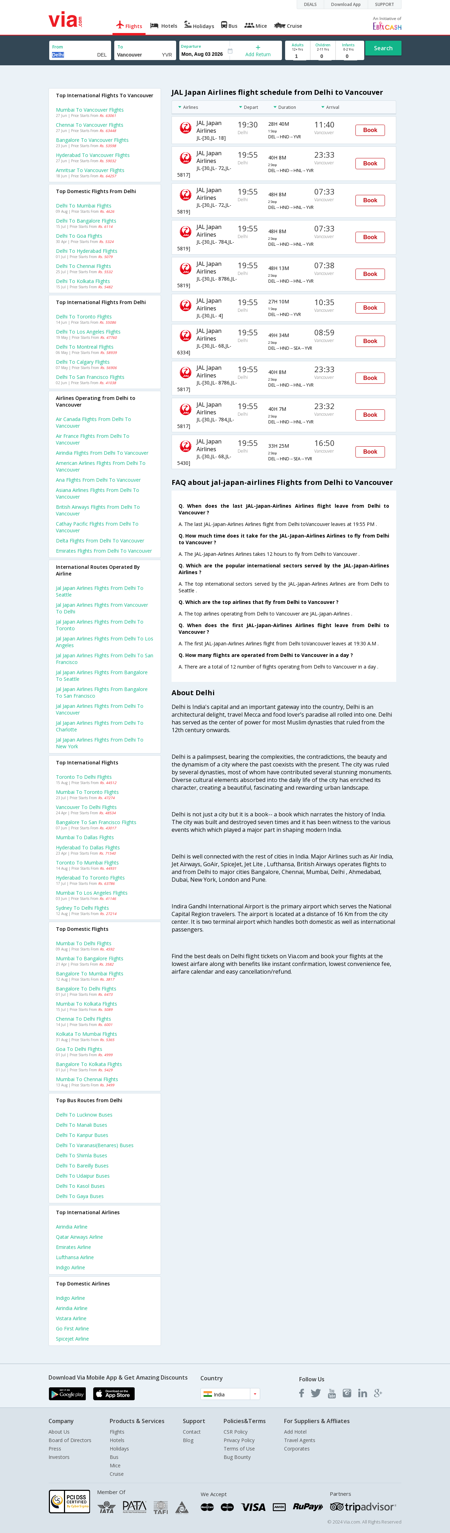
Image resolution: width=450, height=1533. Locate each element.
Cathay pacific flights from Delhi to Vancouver (97, 527)
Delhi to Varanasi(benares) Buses (95, 1145)
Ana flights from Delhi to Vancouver (98, 479)
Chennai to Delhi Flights (83, 1018)
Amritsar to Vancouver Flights (90, 170)
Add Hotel (295, 1431)
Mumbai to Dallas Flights (85, 837)
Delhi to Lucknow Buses (84, 1114)
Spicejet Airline (72, 1338)
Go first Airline (72, 1328)
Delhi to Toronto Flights (84, 316)
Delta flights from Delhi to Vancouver (100, 540)
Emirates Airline (73, 1247)
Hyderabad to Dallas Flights (88, 847)
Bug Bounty (237, 1457)
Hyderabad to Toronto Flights (90, 877)
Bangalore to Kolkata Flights (89, 1064)
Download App (346, 4)
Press (55, 1448)
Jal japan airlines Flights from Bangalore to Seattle (102, 675)
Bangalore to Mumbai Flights (89, 973)
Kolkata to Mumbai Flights (86, 1034)
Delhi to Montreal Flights (85, 346)
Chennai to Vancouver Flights (89, 124)
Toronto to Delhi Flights (84, 777)
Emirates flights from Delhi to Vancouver (104, 550)
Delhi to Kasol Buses (80, 1186)
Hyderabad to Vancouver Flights (93, 155)
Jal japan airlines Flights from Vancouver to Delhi (102, 608)
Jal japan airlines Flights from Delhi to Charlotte (99, 726)
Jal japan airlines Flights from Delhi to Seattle (99, 591)
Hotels (117, 1440)
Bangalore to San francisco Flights (96, 822)
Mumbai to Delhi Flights (83, 943)
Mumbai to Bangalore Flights (89, 958)
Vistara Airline (71, 1318)
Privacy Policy (239, 1440)
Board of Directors (70, 1440)
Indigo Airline (70, 1267)
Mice (115, 1465)
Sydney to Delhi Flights (82, 907)
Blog (188, 1440)
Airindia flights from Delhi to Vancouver (102, 452)
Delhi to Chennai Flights (83, 266)
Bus (114, 1457)
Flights (117, 1431)
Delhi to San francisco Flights (90, 377)
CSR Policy (236, 1431)
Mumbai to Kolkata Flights (86, 1003)
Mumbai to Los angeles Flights (92, 892)
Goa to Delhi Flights (79, 1049)
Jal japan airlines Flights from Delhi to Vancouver (99, 709)
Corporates (297, 1448)
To (120, 47)
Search (383, 48)
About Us (59, 1431)
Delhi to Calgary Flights (83, 361)
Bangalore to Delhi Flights (86, 988)
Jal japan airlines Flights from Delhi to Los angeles (104, 642)
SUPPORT (384, 4)
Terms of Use (239, 1448)
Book (370, 130)
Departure (191, 46)
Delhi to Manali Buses (81, 1124)
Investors (59, 1457)
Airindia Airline (72, 1226)
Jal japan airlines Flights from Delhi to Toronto (99, 625)
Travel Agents (299, 1440)
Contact (192, 1431)
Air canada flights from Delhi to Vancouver (93, 422)
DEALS (310, 4)
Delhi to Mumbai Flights (83, 205)
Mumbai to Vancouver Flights (90, 109)
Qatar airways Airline (79, 1236)
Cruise (117, 1474)
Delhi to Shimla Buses (81, 1155)
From (57, 47)
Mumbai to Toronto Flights (87, 792)
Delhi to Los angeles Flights (88, 331)
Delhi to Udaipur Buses (83, 1175)
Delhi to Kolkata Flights (83, 281)
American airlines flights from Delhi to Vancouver (101, 466)
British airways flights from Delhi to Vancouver (98, 510)
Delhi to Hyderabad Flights (86, 251)
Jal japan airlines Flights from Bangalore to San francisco (102, 692)
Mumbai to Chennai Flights (87, 1079)
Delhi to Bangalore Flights (86, 220)
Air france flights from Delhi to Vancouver (92, 439)
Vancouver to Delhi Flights (86, 807)
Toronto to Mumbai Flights (87, 862)
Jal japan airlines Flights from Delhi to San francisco (104, 658)
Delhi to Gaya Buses (80, 1196)
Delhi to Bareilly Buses (82, 1165)
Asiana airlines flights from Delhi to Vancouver (97, 493)
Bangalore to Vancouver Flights (92, 140)
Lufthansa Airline (75, 1257)
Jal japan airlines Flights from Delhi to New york (99, 743)
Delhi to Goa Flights (79, 235)
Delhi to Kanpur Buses (82, 1135)
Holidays (119, 1448)
